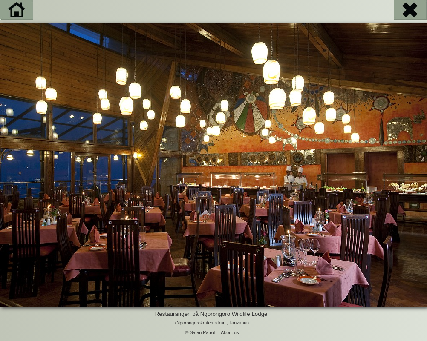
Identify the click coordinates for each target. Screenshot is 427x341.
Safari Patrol (202, 332)
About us (230, 332)
